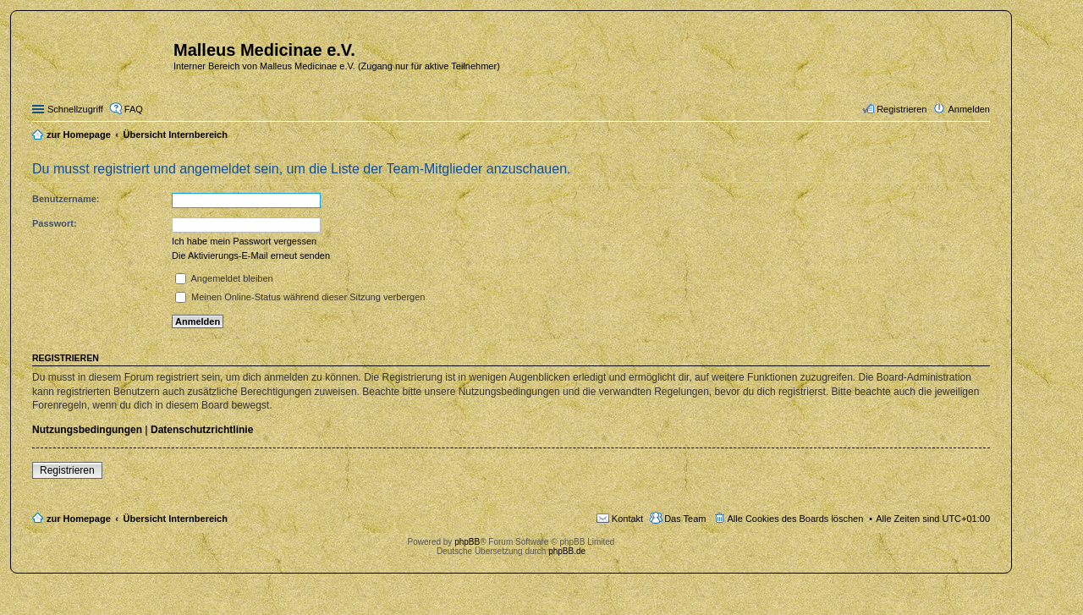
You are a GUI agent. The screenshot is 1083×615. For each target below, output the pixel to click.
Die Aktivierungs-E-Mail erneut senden (251, 255)
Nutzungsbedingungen (87, 430)
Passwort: (54, 223)
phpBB (467, 541)
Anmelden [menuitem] (969, 109)
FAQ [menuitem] (133, 109)
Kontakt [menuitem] (627, 518)
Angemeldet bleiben (224, 278)
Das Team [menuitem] (685, 518)
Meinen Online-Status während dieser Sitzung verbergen (300, 297)
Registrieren (67, 470)
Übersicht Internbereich (175, 518)
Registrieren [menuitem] (901, 109)
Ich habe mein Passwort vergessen (244, 241)
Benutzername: (65, 199)
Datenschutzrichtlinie (202, 430)
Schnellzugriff (75, 109)
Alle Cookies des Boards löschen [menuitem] (796, 518)
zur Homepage (79, 518)
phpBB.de (566, 551)
